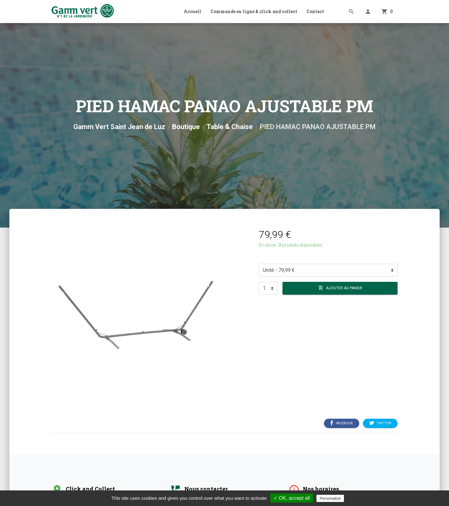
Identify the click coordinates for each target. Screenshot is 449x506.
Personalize (330, 498)
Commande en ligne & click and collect (253, 11)
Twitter (380, 423)
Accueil (192, 11)
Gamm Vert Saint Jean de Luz (119, 127)
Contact (315, 11)
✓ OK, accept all (291, 498)
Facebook (341, 423)
